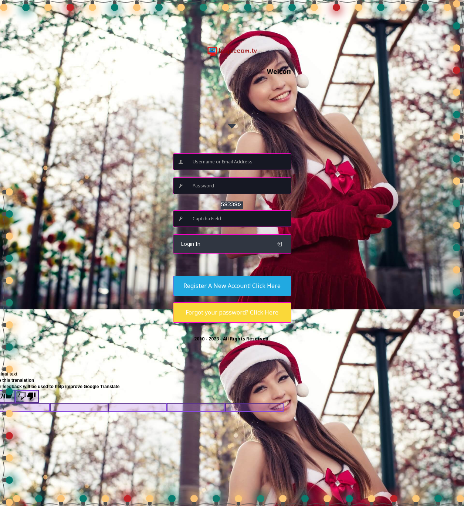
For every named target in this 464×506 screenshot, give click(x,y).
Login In (232, 244)
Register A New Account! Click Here (232, 286)
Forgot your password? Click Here (232, 312)
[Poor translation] (27, 396)
